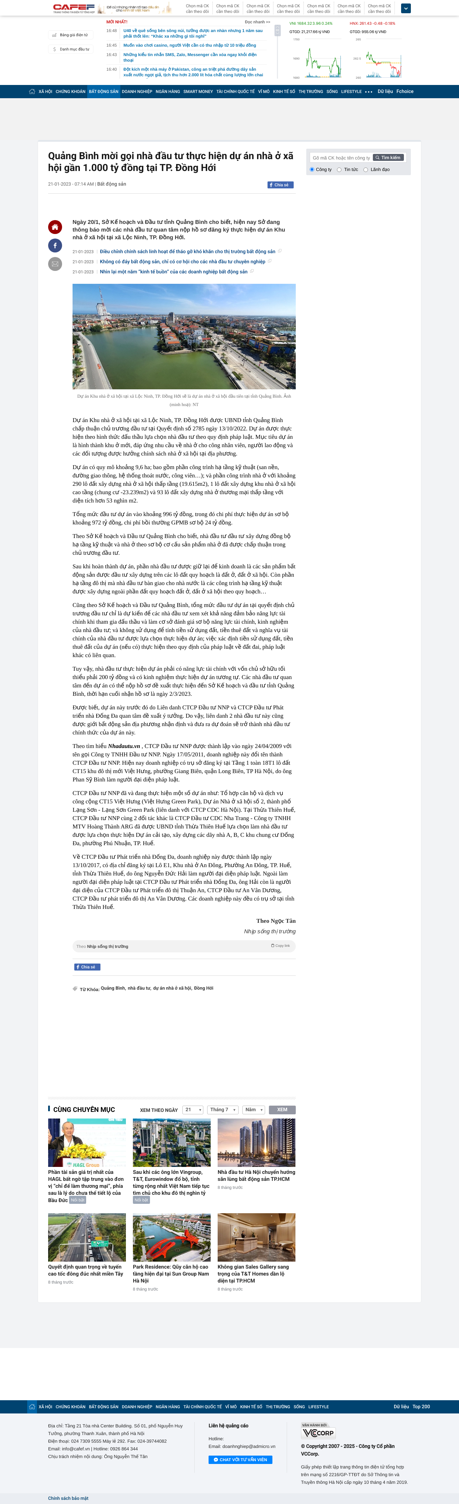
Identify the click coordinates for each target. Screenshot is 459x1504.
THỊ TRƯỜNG (311, 91)
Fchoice (405, 91)
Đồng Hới (203, 988)
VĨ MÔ (264, 91)
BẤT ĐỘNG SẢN (104, 91)
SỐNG (332, 91)
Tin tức (351, 169)
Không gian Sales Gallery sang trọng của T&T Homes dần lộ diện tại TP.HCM (253, 1274)
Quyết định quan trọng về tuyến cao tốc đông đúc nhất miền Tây (85, 1270)
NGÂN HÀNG (168, 91)
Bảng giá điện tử (69, 34)
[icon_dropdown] (406, 8)
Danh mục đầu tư (69, 49)
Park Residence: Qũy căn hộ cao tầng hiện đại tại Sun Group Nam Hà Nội (171, 1274)
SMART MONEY (198, 91)
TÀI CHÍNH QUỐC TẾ (235, 91)
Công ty (324, 169)
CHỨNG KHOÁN (70, 91)
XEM (282, 1110)
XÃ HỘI (45, 91)
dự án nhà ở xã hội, (172, 988)
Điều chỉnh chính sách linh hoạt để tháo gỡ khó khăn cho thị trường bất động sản (190, 252)
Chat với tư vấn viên (240, 1460)
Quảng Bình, (113, 988)
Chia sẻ (281, 184)
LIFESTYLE (351, 91)
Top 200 (421, 1407)
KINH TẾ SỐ (284, 91)
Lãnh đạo (380, 169)
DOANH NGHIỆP (137, 91)
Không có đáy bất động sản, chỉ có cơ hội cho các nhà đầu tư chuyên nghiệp (185, 262)
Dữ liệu (385, 91)
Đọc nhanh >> (257, 22)
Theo (184, 946)
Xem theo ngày (159, 1110)
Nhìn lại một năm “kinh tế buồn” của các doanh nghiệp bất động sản (177, 272)
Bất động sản (111, 184)
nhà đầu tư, (140, 988)
